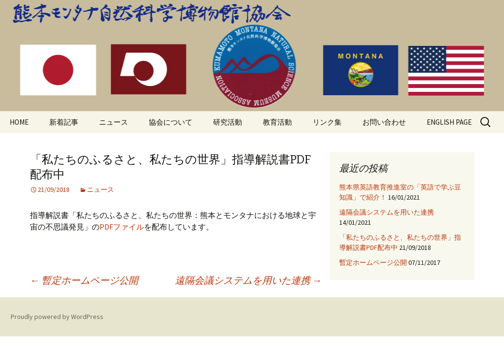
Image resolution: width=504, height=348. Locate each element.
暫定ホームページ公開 (84, 280)
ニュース (113, 122)
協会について (170, 122)
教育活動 (277, 122)
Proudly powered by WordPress (57, 316)
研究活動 (227, 122)
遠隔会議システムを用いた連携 (248, 280)
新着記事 (63, 122)
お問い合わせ (384, 122)
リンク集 (327, 122)
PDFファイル (122, 227)
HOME (19, 122)
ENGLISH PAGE (449, 122)
